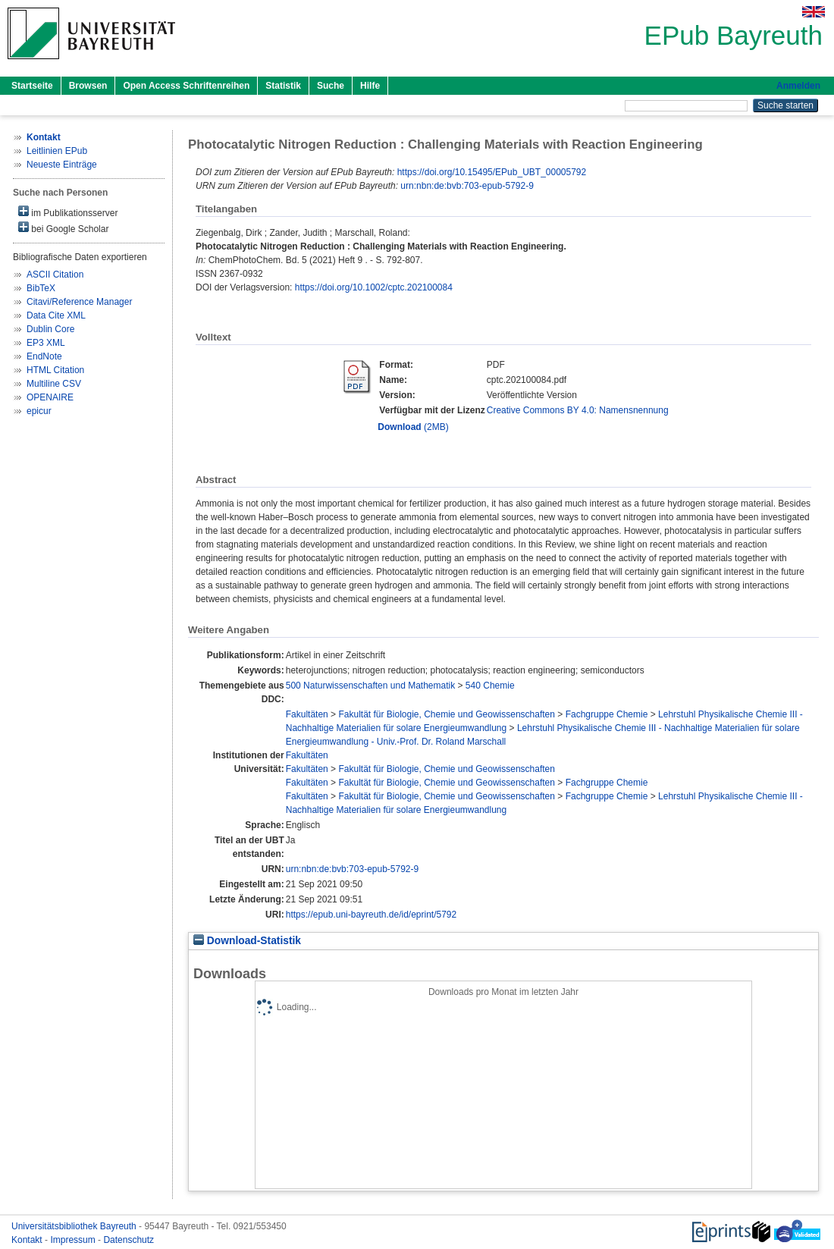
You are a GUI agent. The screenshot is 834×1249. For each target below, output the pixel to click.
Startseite (32, 85)
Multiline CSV (54, 383)
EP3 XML (46, 342)
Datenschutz (128, 1240)
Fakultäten (307, 714)
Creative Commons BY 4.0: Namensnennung (578, 410)
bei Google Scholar (63, 227)
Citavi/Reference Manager (79, 302)
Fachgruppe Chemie (607, 714)
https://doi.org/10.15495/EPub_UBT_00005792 (492, 172)
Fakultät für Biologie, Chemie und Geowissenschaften (446, 714)
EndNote (44, 356)
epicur (39, 411)
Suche (330, 85)
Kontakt (28, 1240)
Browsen (88, 85)
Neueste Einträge (62, 164)
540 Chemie (490, 685)
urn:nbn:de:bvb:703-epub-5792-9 (466, 185)
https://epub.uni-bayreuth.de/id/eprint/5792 (371, 914)
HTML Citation (55, 370)
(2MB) (413, 427)
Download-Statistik (247, 940)
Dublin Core (50, 329)
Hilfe (370, 85)
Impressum (74, 1240)
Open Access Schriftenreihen (186, 85)
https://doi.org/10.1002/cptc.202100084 (374, 287)
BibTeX (41, 288)
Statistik (283, 85)
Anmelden (798, 85)
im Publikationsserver (68, 212)
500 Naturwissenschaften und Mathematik (370, 685)
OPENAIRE (50, 397)
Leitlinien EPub (57, 151)
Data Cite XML (56, 315)
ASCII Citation (55, 274)
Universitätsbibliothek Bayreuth (75, 1226)
